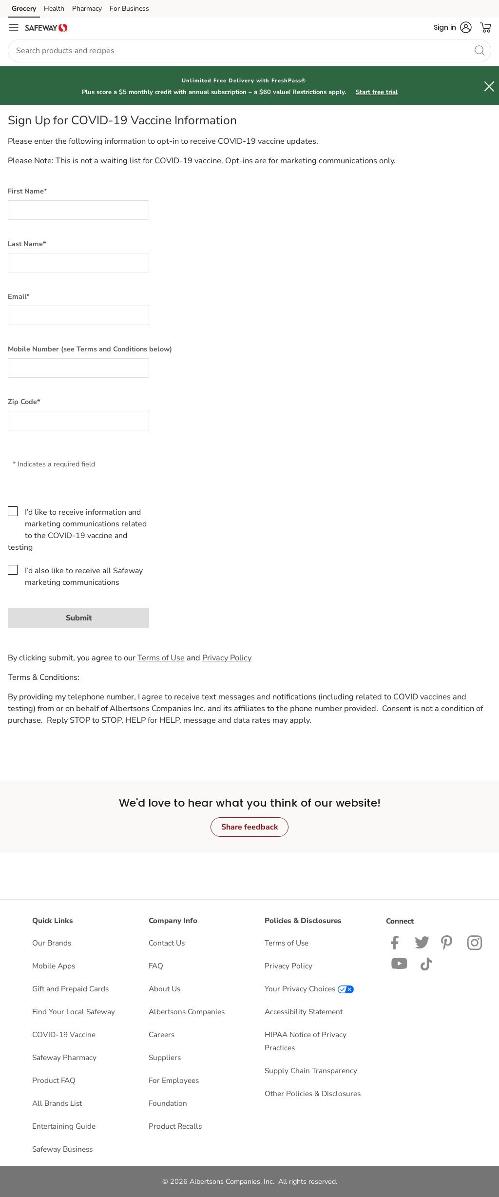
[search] (479, 50)
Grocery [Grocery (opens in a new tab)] (24, 8)
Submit (79, 618)
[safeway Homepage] (46, 27)
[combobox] (249, 50)
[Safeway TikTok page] (426, 962)
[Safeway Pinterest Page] (448, 941)
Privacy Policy (226, 657)
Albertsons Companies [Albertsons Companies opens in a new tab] (187, 1011)
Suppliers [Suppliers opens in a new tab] (165, 1057)
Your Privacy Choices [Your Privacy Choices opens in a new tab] (309, 989)
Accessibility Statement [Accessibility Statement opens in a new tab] (304, 1011)
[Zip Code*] (78, 420)
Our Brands (51, 943)
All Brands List (57, 1103)
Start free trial (377, 92)
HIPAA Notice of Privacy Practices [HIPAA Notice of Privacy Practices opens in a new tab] (305, 1041)
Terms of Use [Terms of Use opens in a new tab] (286, 943)
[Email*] (78, 315)
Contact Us (167, 943)
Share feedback (249, 827)
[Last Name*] (78, 262)
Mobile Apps (53, 966)
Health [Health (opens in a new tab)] (54, 8)
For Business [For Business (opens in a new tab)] (129, 8)
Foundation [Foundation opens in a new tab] (168, 1103)
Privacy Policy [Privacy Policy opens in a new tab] (288, 966)
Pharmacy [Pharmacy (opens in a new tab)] (87, 8)
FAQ (156, 966)
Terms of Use (161, 657)
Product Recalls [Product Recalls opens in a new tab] (175, 1126)
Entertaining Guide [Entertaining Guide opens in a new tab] (64, 1126)
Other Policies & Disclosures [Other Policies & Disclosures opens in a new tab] (313, 1093)
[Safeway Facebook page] (396, 941)
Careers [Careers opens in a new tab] (161, 1034)
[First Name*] (78, 210)
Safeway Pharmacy (64, 1057)
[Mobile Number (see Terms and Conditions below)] (78, 368)
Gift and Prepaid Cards (70, 989)
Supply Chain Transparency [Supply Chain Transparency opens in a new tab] (311, 1070)
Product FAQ (54, 1080)
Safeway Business (62, 1149)
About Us (164, 989)
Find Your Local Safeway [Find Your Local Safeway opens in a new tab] (73, 1011)
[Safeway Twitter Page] (422, 941)
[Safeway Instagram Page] (475, 941)
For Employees (174, 1080)
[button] (453, 27)
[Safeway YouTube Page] (399, 962)
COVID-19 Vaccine (64, 1034)
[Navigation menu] (13, 27)
